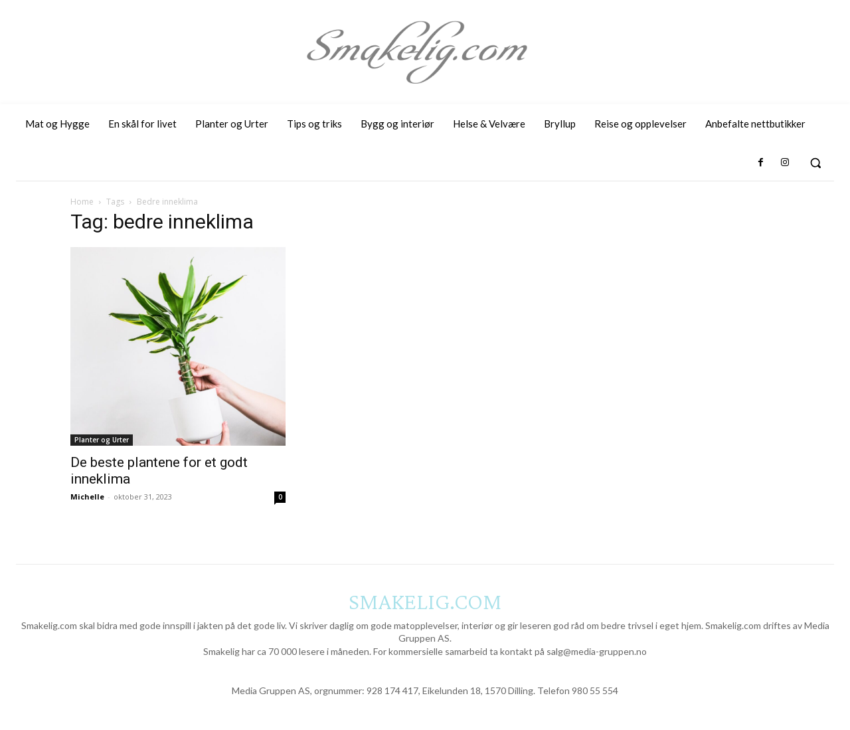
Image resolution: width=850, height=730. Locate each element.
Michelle (87, 497)
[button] (815, 162)
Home (82, 201)
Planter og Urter (101, 439)
